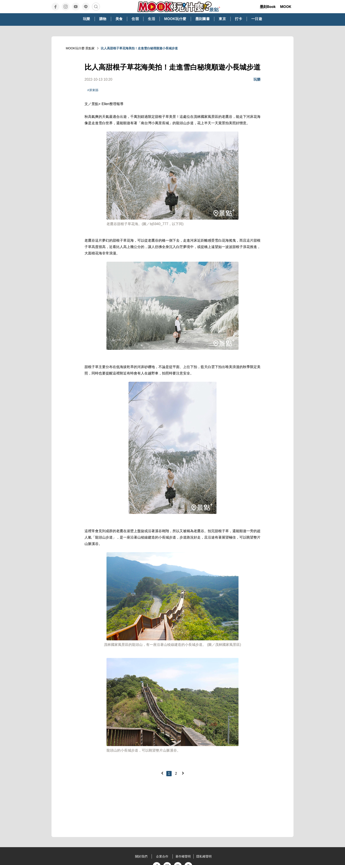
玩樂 (257, 79)
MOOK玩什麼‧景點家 (80, 48)
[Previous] (162, 773)
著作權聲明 (183, 856)
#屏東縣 (92, 90)
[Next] (182, 773)
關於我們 (141, 856)
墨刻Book (268, 6)
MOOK (285, 6)
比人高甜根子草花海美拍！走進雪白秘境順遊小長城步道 (139, 48)
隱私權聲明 (204, 856)
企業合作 (162, 856)
